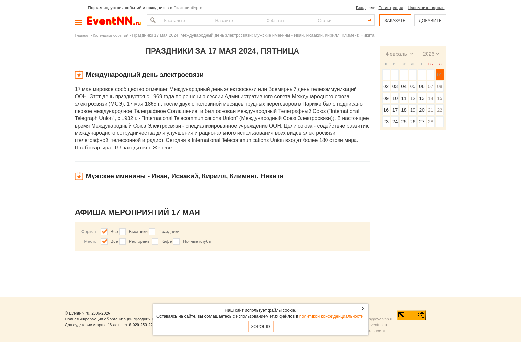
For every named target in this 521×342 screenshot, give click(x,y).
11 (404, 98)
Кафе (166, 241)
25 (404, 121)
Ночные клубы (197, 241)
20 (422, 110)
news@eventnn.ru (378, 319)
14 (430, 98)
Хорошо (260, 326)
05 (413, 86)
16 (386, 110)
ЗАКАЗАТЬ (395, 20)
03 (395, 86)
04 (404, 86)
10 (395, 98)
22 (439, 110)
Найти (152, 20)
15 (439, 98)
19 (413, 110)
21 (430, 110)
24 (395, 121)
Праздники (169, 231)
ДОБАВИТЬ (430, 20)
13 (422, 98)
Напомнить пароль (426, 7)
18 (404, 110)
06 (422, 86)
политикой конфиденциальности (331, 316)
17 (395, 110)
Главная (82, 35)
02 (386, 86)
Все (114, 231)
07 (430, 86)
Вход (361, 7)
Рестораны (140, 241)
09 (386, 98)
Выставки (138, 231)
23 (386, 121)
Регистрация (390, 7)
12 (413, 98)
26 (413, 121)
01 (439, 74)
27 (422, 121)
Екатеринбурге (187, 7)
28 (430, 121)
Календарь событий (110, 35)
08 (439, 86)
